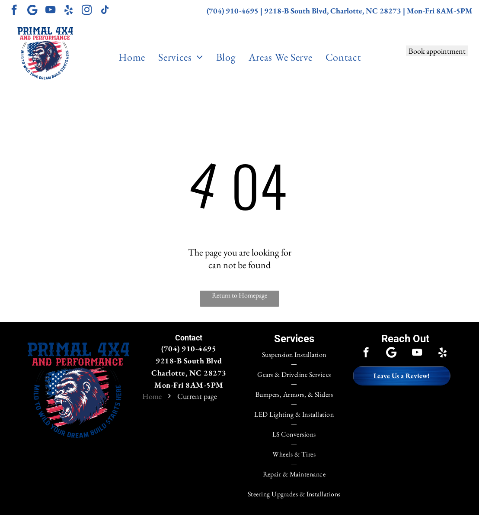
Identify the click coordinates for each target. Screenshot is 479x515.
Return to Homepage (239, 295)
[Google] (32, 10)
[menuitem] (132, 57)
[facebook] (14, 10)
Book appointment (437, 51)
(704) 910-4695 (233, 11)
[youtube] (50, 10)
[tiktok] (104, 10)
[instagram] (86, 10)
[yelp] (68, 10)
